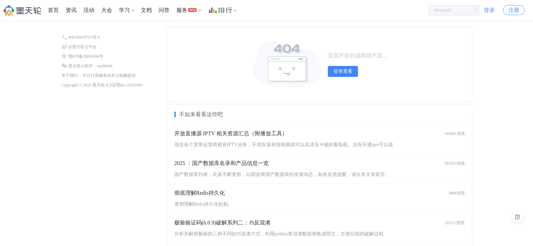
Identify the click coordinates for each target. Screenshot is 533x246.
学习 (124, 10)
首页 (53, 10)
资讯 (71, 10)
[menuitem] (53, 10)
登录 (489, 10)
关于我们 (70, 75)
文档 (146, 10)
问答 (164, 10)
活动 (88, 10)
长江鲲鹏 (119, 75)
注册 (513, 10)
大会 (106, 10)
